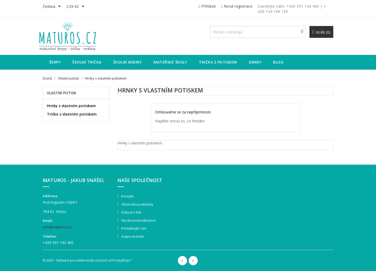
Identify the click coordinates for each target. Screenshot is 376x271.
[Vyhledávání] (258, 32)
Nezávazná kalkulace (138, 220)
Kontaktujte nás (133, 228)
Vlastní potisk (61, 92)
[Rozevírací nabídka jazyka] (53, 7)
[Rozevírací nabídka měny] (76, 7)
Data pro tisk (131, 212)
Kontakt (127, 196)
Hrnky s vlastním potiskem (71, 105)
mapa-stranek (132, 236)
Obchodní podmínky (137, 204)
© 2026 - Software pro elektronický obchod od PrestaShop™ (87, 260)
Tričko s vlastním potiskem (72, 114)
